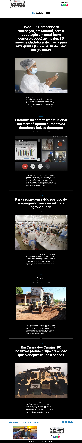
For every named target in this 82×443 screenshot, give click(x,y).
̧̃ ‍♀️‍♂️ (41, 279)
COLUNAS (40, 4)
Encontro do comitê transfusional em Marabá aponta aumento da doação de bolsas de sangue (41, 124)
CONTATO (50, 4)
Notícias (41, 22)
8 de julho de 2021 (46, 54)
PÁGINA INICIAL (33, 4)
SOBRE (45, 4)
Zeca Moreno (37, 54)
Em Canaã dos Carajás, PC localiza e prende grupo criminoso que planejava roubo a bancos (41, 351)
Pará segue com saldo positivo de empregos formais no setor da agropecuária (41, 203)
